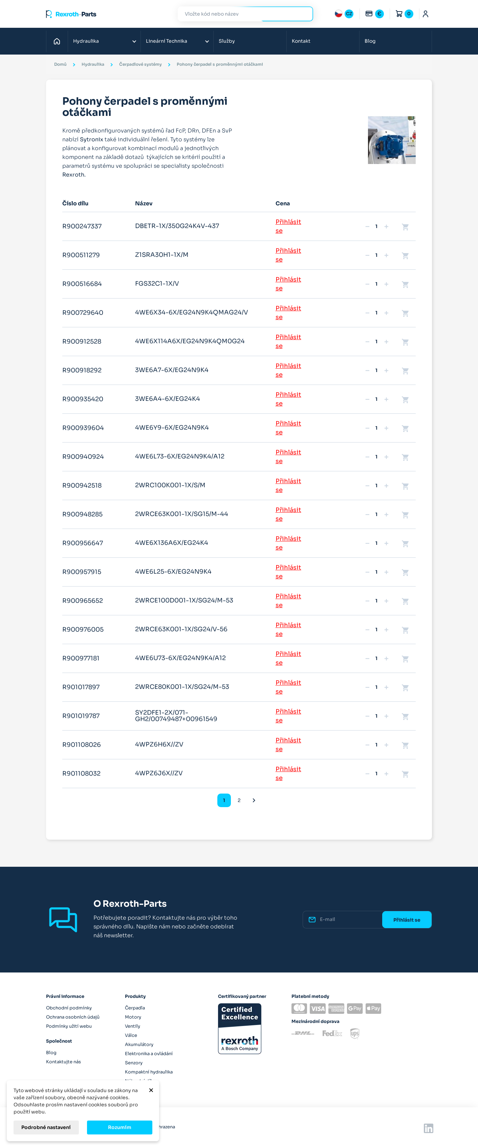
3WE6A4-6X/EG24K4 (167, 399)
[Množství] (376, 226)
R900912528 (81, 341)
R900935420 (82, 399)
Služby (227, 41)
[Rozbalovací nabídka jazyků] (344, 14)
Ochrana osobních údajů (73, 1017)
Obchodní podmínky (69, 1008)
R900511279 (81, 255)
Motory (133, 1017)
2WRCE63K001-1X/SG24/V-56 (181, 629)
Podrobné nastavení (46, 1127)
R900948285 (82, 514)
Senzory (134, 1063)
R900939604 (83, 428)
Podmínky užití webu (69, 1026)
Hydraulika (86, 41)
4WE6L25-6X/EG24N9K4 (173, 571)
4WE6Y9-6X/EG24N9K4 (172, 427)
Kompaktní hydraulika (149, 1072)
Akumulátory (139, 1044)
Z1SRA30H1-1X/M (162, 255)
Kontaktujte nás (63, 1062)
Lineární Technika (166, 41)
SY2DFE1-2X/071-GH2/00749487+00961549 (176, 716)
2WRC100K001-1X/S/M (170, 485)
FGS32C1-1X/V (157, 283)
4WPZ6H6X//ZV (159, 744)
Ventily (132, 1026)
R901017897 (81, 687)
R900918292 (82, 370)
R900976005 (83, 629)
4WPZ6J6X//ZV (159, 773)
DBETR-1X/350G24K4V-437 (177, 226)
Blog (370, 41)
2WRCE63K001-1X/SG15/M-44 (181, 514)
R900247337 (82, 226)
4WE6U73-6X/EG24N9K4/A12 (180, 658)
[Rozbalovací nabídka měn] (374, 14)
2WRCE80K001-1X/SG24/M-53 (182, 687)
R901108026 (81, 745)
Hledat (304, 13)
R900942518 (82, 485)
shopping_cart (405, 227)
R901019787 (81, 716)
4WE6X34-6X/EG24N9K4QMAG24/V (191, 312)
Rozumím (119, 1127)
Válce (131, 1035)
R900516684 (82, 284)
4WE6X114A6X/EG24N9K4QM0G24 (190, 341)
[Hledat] (240, 14)
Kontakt (301, 41)
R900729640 (82, 312)
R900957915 (81, 572)
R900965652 (82, 600)
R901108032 (81, 773)
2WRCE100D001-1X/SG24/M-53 (184, 600)
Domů (58, 41)
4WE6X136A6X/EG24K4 (171, 543)
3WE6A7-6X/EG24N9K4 (172, 370)
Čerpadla (135, 1008)
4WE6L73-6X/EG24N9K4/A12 (179, 456)
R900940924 (83, 456)
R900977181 (81, 658)
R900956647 (82, 543)
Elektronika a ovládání (149, 1054)
